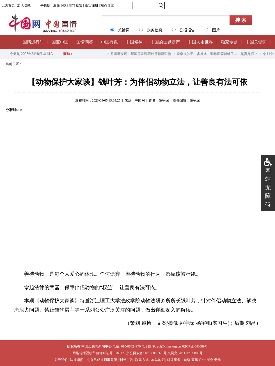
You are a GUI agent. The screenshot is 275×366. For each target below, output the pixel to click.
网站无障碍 (268, 187)
